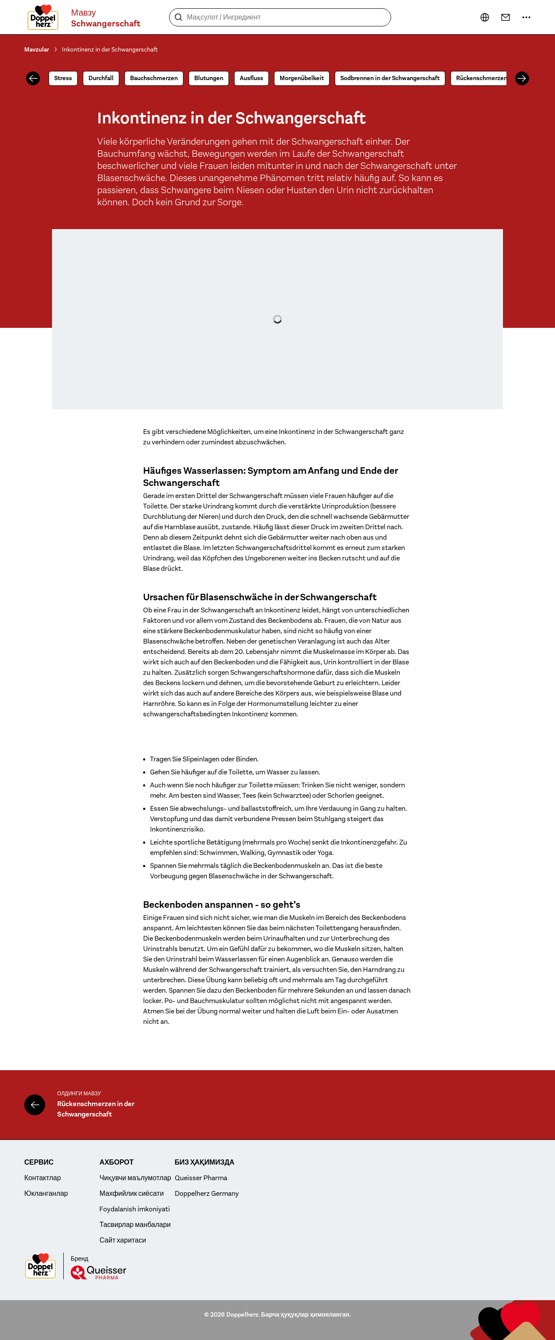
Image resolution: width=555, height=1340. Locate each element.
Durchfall (101, 78)
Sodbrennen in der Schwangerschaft (390, 78)
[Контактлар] (506, 17)
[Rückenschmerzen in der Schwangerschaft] (34, 1104)
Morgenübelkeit (302, 78)
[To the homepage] (43, 17)
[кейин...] (485, 17)
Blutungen (208, 78)
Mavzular (36, 49)
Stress (63, 78)
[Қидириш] (179, 17)
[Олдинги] (33, 78)
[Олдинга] (522, 78)
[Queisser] (98, 1272)
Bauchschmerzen (154, 78)
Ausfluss (251, 78)
